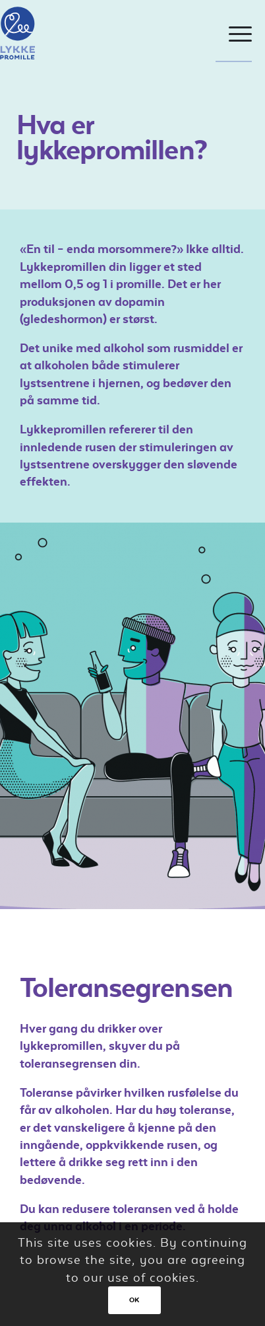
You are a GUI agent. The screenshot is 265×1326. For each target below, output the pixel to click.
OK (134, 1300)
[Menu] (234, 34)
